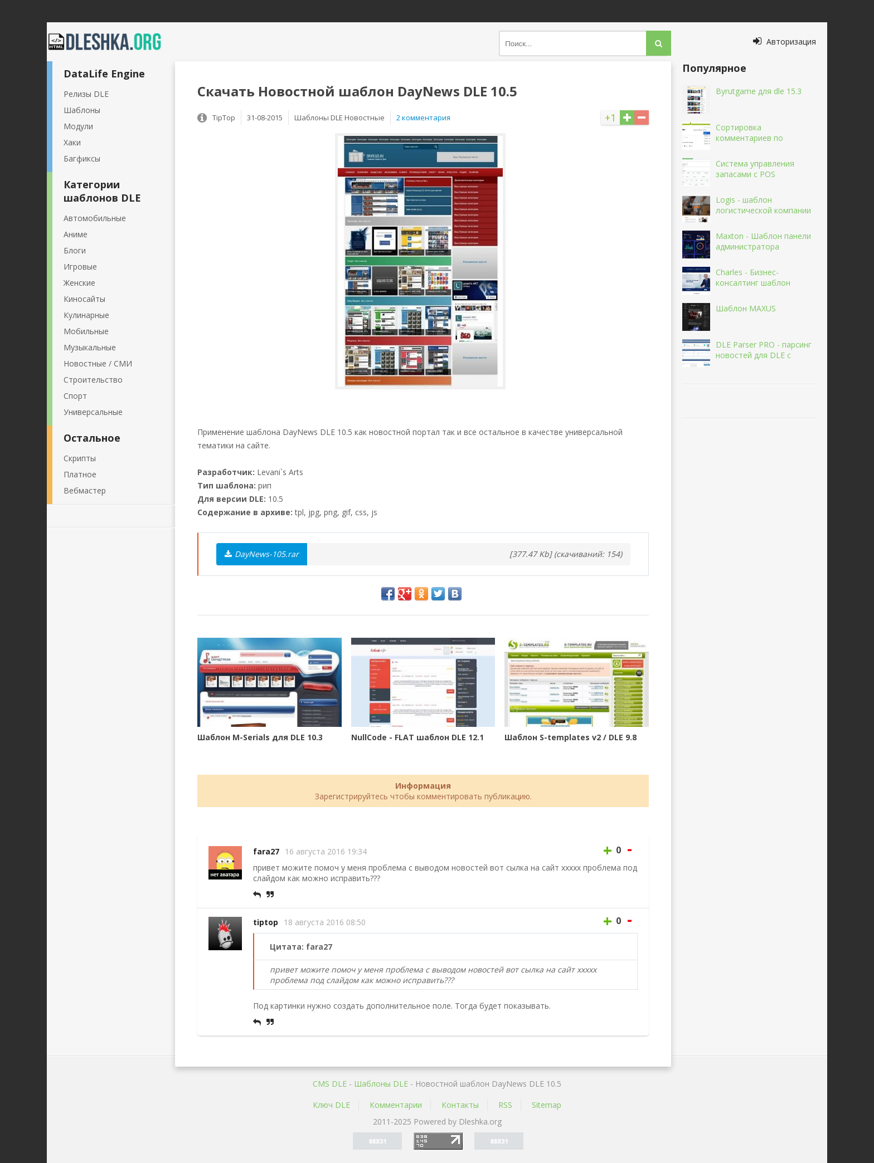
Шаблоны (82, 110)
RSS (505, 1105)
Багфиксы (82, 158)
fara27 (266, 851)
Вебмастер (85, 490)
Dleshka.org (111, 41)
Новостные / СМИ (98, 363)
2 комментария (423, 118)
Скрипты (80, 458)
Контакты (460, 1105)
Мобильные (86, 331)
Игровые (80, 266)
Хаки (72, 142)
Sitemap (546, 1105)
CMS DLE (330, 1083)
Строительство (93, 379)
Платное (80, 474)
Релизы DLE (86, 94)
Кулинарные (86, 315)
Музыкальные (90, 347)
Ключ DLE (331, 1105)
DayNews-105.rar (262, 554)
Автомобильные (95, 218)
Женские (79, 282)
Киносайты (84, 299)
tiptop (265, 922)
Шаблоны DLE (381, 1083)
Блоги (75, 250)
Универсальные (93, 412)
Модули (78, 126)
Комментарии (396, 1105)
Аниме (76, 234)
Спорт (75, 395)
